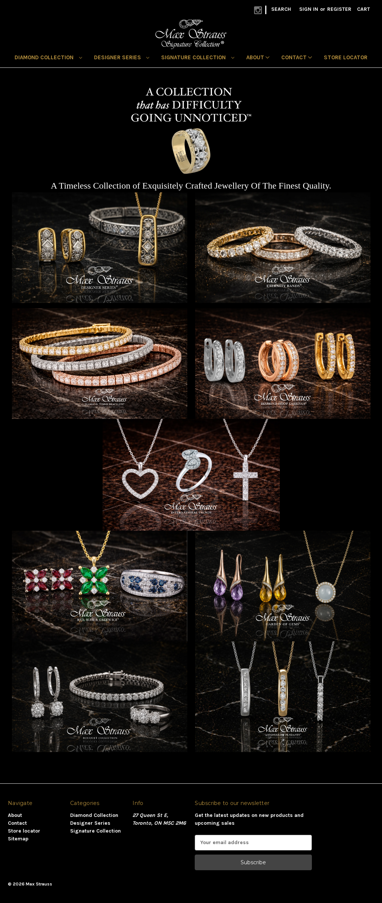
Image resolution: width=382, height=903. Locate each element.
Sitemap (18, 839)
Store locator (345, 57)
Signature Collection (197, 57)
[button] (99, 247)
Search (281, 9)
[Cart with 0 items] (363, 9)
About (257, 57)
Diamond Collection (48, 57)
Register (339, 9)
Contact (296, 57)
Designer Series (122, 57)
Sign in (308, 9)
